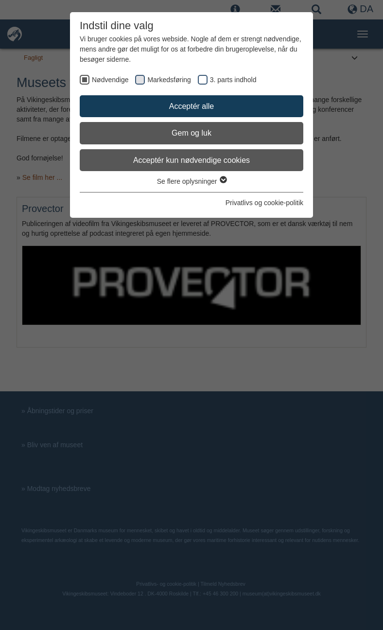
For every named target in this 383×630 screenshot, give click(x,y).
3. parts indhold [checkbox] (233, 80)
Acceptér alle (191, 106)
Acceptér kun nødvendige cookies (191, 160)
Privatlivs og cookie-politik (264, 203)
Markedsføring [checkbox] (169, 80)
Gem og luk (191, 133)
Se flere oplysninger (191, 181)
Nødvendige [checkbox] (110, 80)
